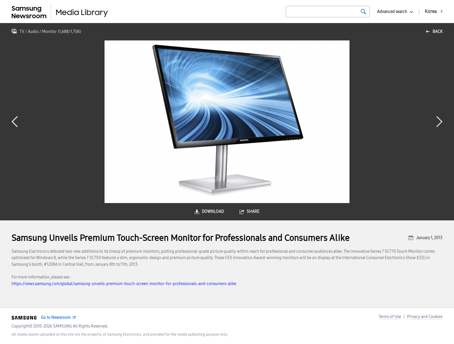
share (253, 211)
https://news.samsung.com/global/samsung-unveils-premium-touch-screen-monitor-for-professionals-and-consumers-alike (124, 283)
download (213, 211)
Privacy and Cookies (424, 316)
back (437, 31)
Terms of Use (390, 316)
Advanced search (392, 11)
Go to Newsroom (56, 317)
